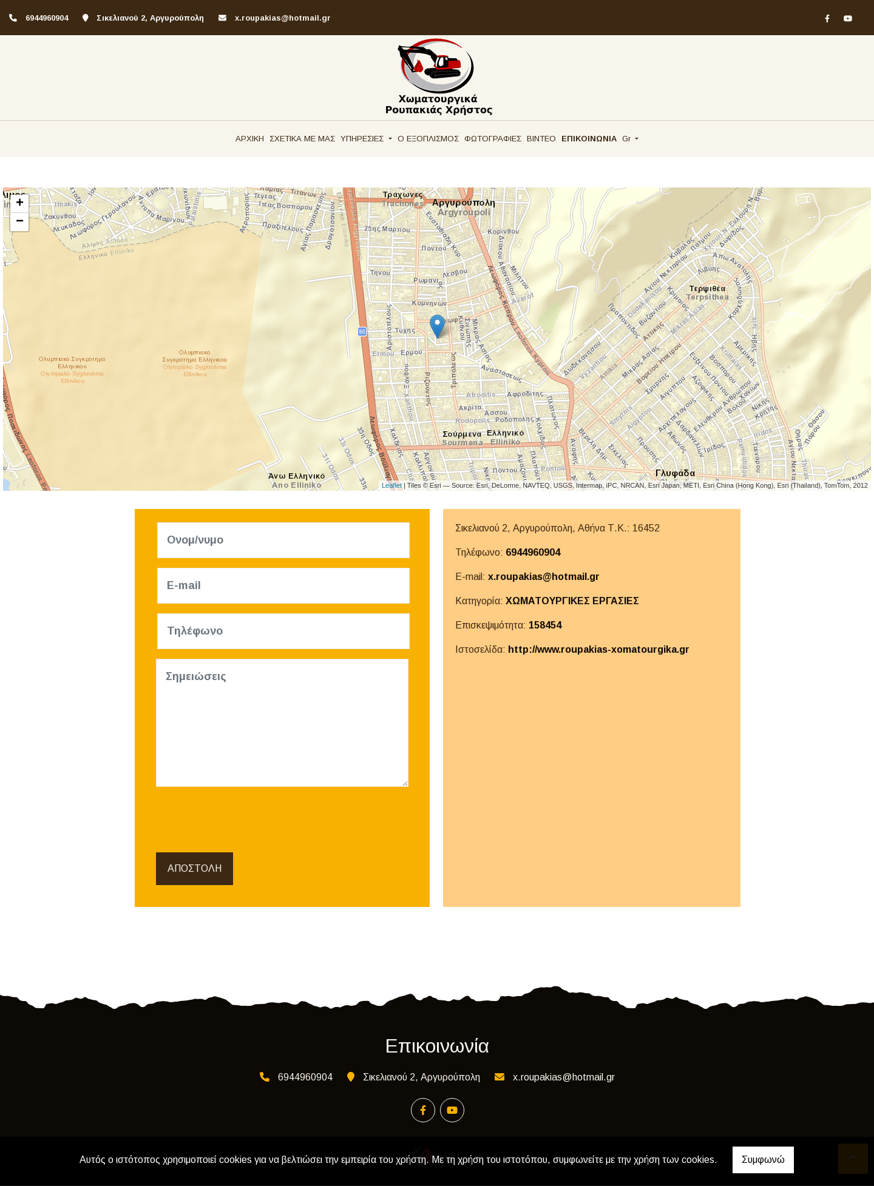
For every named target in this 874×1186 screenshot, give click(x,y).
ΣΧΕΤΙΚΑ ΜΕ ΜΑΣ (302, 138)
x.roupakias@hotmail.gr (283, 17)
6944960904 (533, 552)
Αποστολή (195, 869)
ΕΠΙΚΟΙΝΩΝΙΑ (589, 138)
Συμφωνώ (763, 1159)
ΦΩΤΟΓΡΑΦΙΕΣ (492, 138)
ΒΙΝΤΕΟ (541, 138)
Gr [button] (627, 138)
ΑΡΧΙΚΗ (249, 138)
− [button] (20, 222)
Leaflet (392, 485)
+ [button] (20, 204)
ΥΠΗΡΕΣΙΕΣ (363, 138)
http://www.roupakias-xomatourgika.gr (598, 649)
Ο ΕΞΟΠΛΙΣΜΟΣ (428, 138)
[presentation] (250, 820)
